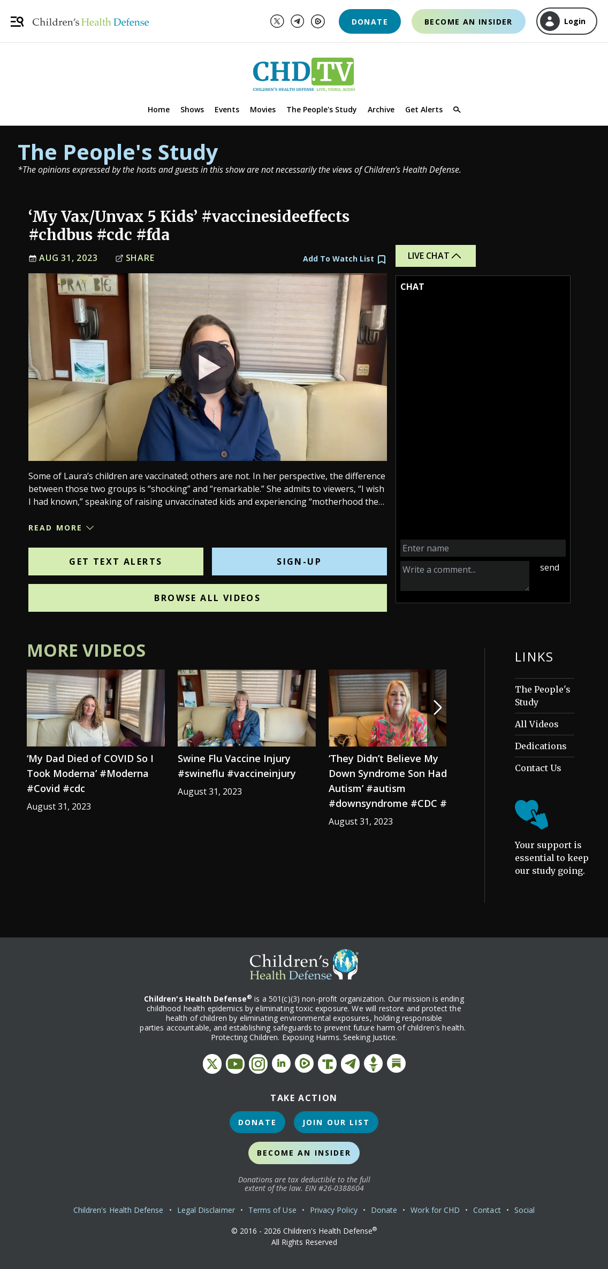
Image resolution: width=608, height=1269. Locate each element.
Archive (381, 109)
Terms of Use (272, 1210)
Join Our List (336, 1122)
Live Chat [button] (435, 256)
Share (135, 258)
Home (159, 109)
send (549, 567)
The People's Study (321, 109)
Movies (263, 109)
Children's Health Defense (118, 1210)
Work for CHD (435, 1210)
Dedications (541, 746)
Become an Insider (468, 22)
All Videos (537, 724)
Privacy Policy (334, 1210)
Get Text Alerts (115, 561)
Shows (192, 109)
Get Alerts (424, 109)
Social (524, 1210)
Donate (370, 22)
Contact (487, 1210)
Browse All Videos (207, 598)
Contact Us (538, 768)
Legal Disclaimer (206, 1210)
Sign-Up (299, 561)
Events (227, 109)
